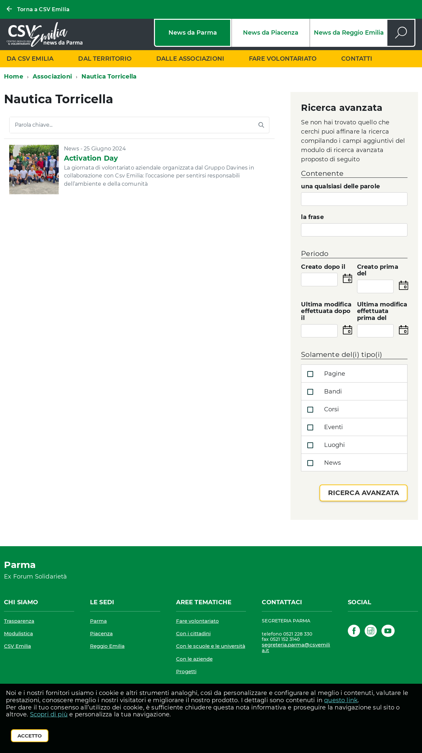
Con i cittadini (193, 633)
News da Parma (192, 32)
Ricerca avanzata (363, 493)
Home (13, 76)
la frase (312, 217)
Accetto (29, 736)
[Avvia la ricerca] (261, 125)
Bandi (323, 392)
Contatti (356, 58)
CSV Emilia (17, 646)
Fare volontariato (282, 58)
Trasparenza (19, 621)
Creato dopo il (323, 267)
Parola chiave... (33, 125)
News (322, 463)
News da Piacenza (270, 32)
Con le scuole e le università (210, 646)
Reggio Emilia (107, 646)
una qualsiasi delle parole (340, 186)
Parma (98, 621)
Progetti (186, 671)
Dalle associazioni (190, 58)
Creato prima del (377, 270)
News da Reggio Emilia (349, 32)
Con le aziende (194, 659)
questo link (341, 700)
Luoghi (324, 445)
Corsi (321, 410)
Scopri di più (49, 714)
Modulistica (18, 633)
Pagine (324, 374)
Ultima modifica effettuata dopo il (326, 311)
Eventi (323, 427)
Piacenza (101, 633)
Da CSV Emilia (30, 58)
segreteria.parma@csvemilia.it (296, 647)
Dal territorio (105, 58)
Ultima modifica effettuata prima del (382, 311)
